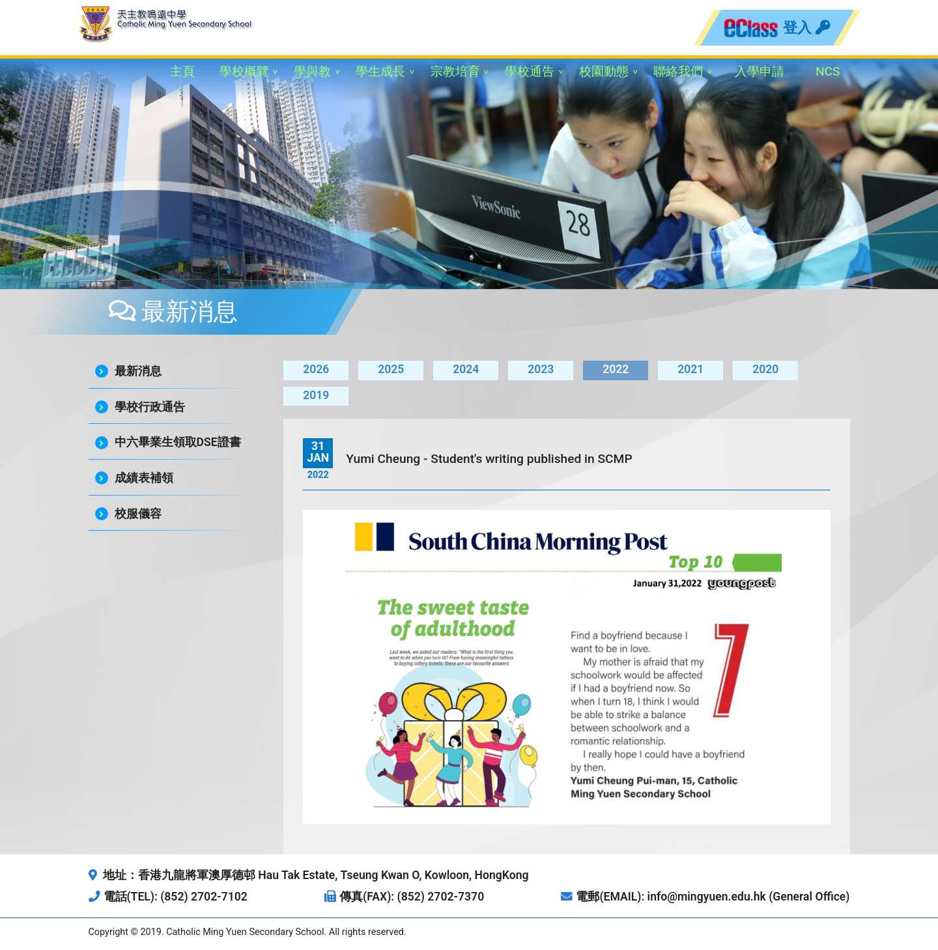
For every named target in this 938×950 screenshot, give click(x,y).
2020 (765, 369)
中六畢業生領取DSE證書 (178, 442)
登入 (806, 27)
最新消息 (138, 371)
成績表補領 (144, 477)
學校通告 (529, 71)
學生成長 (380, 71)
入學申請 (759, 71)
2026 (316, 369)
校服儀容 (138, 513)
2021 (690, 369)
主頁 (182, 71)
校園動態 (604, 71)
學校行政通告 (150, 406)
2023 (541, 369)
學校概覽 (244, 71)
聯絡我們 (678, 71)
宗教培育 (455, 71)
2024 (466, 369)
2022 (616, 369)
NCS (828, 71)
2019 (316, 395)
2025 (391, 369)
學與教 (312, 71)
